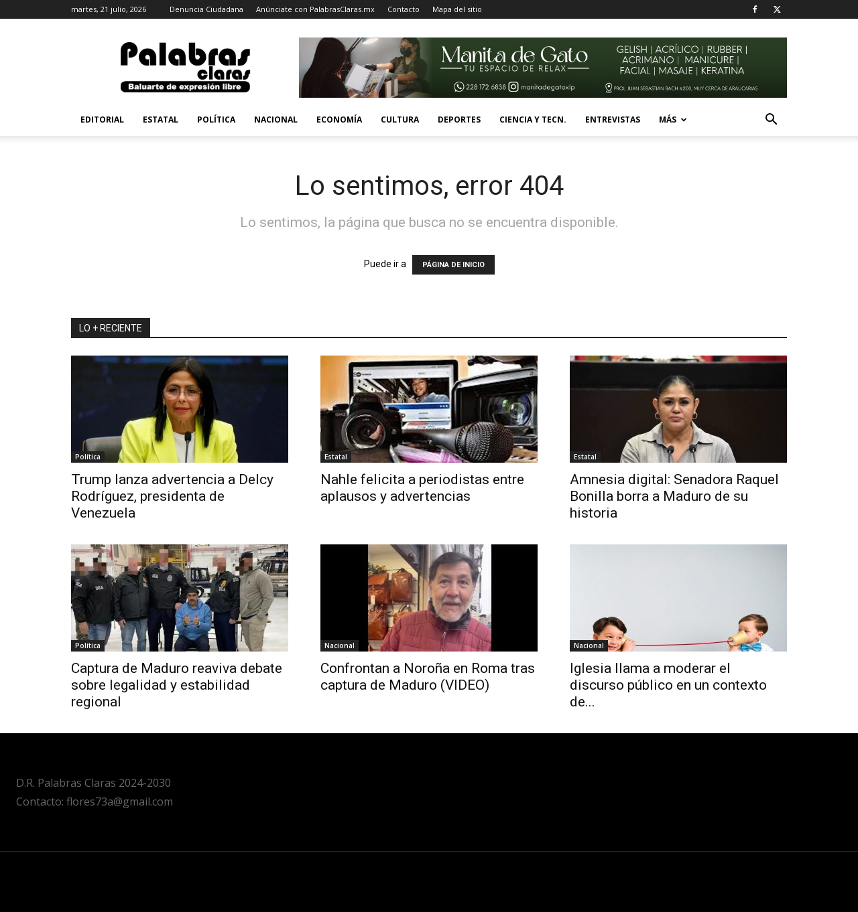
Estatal (160, 119)
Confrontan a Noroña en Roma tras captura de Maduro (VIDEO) (427, 676)
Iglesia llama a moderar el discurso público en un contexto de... (668, 685)
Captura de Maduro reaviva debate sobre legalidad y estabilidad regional (176, 685)
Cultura (400, 119)
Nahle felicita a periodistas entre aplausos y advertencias (422, 487)
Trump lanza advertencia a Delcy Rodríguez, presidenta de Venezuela (172, 496)
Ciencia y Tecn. (532, 119)
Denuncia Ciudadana (206, 9)
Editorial (102, 119)
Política (216, 119)
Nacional (276, 119)
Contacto (403, 9)
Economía (339, 119)
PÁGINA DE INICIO (453, 264)
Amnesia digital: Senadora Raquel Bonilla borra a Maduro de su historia (674, 496)
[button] (771, 121)
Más (673, 119)
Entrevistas (612, 119)
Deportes (459, 119)
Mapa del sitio (457, 9)
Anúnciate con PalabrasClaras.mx (315, 9)
